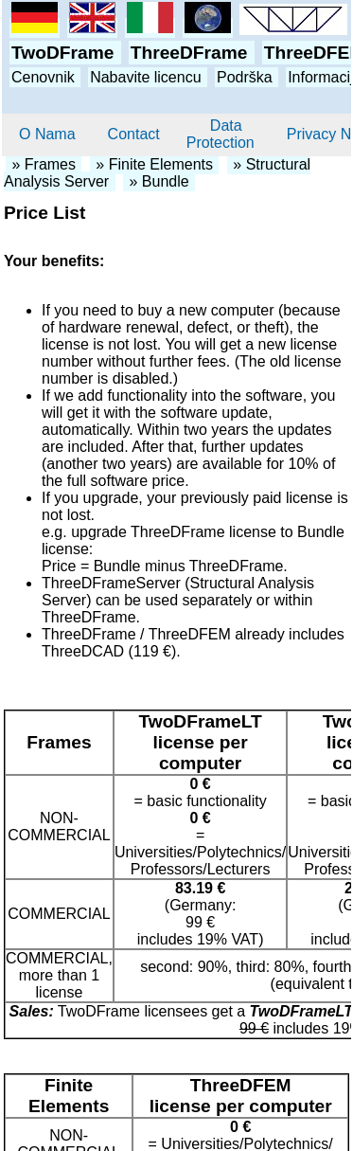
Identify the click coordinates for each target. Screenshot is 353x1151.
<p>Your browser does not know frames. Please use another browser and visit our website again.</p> (176, 57)
